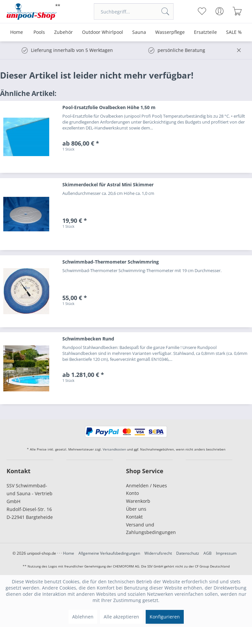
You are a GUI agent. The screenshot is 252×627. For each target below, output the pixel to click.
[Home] (17, 32)
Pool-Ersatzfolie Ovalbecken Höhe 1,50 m (109, 107)
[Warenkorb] (237, 11)
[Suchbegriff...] (134, 11)
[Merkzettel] (202, 11)
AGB (207, 553)
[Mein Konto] (219, 11)
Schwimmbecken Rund (88, 339)
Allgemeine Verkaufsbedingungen (109, 553)
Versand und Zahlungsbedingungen (149, 529)
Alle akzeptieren (121, 617)
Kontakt (134, 517)
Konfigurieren (165, 617)
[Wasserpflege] (170, 32)
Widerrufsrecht (158, 553)
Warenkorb (138, 501)
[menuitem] (134, 11)
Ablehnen (83, 617)
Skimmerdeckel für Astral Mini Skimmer (108, 184)
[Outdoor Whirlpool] (102, 32)
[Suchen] (165, 11)
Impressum (226, 553)
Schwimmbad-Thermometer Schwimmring (110, 262)
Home (68, 553)
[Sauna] (139, 32)
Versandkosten (114, 449)
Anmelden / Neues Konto (146, 489)
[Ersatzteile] (205, 32)
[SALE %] (233, 32)
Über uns (136, 509)
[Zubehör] (63, 32)
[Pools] (39, 32)
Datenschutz (187, 553)
